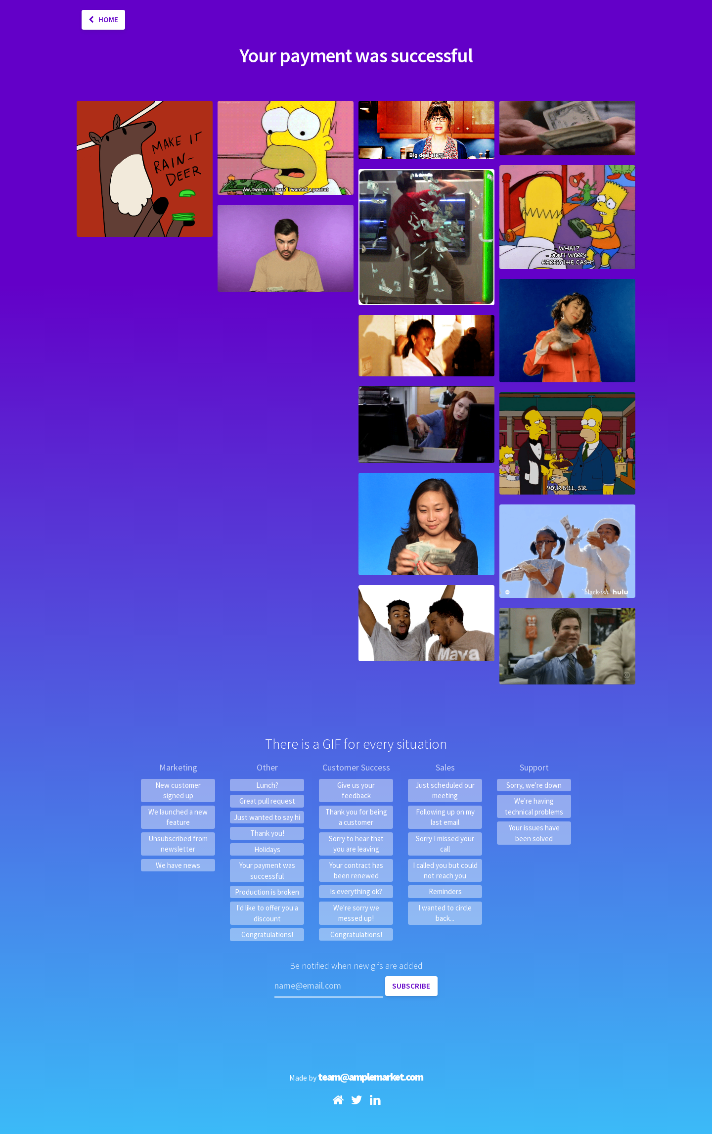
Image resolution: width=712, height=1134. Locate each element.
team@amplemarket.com (370, 1077)
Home (103, 19)
